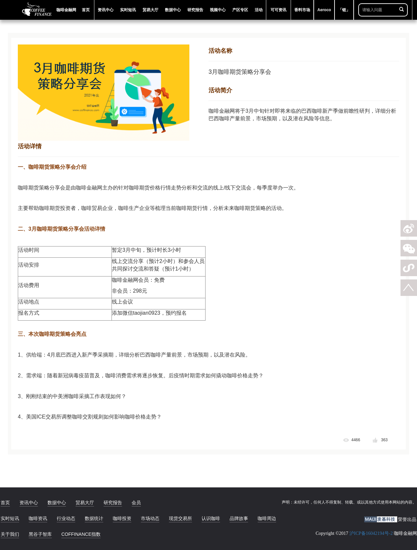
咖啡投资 (122, 518)
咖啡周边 (267, 518)
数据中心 (57, 502)
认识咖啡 (211, 518)
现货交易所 (180, 518)
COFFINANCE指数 (81, 534)
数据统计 (94, 518)
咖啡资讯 (38, 518)
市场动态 (150, 518)
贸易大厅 (85, 502)
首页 (5, 502)
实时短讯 (10, 518)
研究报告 (113, 502)
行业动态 (66, 518)
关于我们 (10, 534)
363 (384, 440)
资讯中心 (28, 502)
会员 (136, 502)
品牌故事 (239, 518)
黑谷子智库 (40, 534)
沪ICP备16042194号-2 (371, 533)
